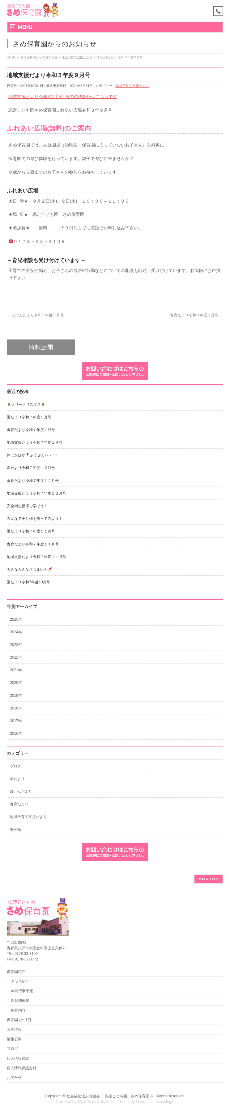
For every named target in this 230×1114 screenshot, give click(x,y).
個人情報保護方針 (21, 1068)
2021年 (16, 670)
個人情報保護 (18, 1058)
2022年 (16, 657)
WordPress (86, 1102)
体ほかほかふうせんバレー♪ (32, 455)
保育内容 (18, 1010)
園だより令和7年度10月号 (28, 582)
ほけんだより (21, 791)
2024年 (16, 632)
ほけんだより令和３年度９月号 (35, 315)
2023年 (16, 645)
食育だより (19, 804)
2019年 (16, 695)
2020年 (16, 682)
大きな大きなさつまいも (29, 569)
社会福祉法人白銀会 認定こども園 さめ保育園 (107, 1096)
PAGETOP (208, 879)
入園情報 (14, 1029)
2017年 (16, 721)
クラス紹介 (20, 981)
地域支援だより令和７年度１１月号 (36, 557)
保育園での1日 (19, 1020)
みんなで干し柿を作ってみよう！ (34, 518)
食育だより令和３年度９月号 (196, 315)
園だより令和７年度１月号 (29, 417)
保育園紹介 (16, 972)
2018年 (16, 708)
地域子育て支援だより (132, 86)
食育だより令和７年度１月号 (31, 430)
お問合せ (14, 1077)
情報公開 (14, 1039)
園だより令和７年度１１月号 (31, 531)
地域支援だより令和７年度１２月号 (36, 493)
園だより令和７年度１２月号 (31, 468)
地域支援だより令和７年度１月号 (34, 442)
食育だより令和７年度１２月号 (33, 481)
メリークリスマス (26, 404)
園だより (17, 779)
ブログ (15, 766)
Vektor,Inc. (145, 1102)
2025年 (16, 619)
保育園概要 (20, 1000)
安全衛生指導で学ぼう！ (27, 506)
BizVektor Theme (115, 1102)
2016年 (16, 733)
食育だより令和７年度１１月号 (33, 544)
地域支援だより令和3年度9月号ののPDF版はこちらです (62, 96)
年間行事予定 (22, 991)
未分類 (15, 830)
